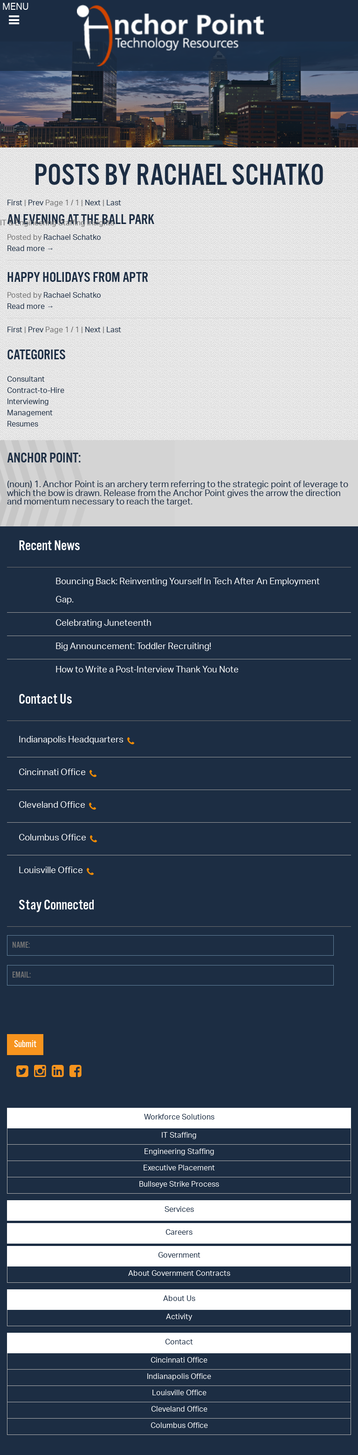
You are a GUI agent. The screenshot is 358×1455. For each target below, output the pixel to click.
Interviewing (28, 402)
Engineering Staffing (179, 1152)
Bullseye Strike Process (179, 1185)
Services (179, 1210)
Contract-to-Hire (35, 391)
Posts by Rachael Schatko (179, 176)
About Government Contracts (179, 1274)
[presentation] (78, 1016)
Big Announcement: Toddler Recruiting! (133, 647)
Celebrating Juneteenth (103, 624)
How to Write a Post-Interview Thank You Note (147, 671)
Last (113, 203)
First (14, 203)
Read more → (30, 249)
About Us (179, 1299)
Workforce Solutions (179, 1118)
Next (93, 203)
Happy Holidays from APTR (77, 278)
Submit (25, 1044)
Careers (179, 1233)
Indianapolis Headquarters (71, 741)
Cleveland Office (52, 806)
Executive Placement (179, 1168)
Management (30, 413)
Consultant (26, 380)
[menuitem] (179, 1136)
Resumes (22, 425)
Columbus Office (52, 839)
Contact (179, 1342)
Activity (179, 1317)
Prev (35, 203)
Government (179, 1256)
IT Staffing (179, 1136)
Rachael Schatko (72, 238)
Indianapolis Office (179, 1377)
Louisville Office (51, 871)
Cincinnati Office (52, 773)
